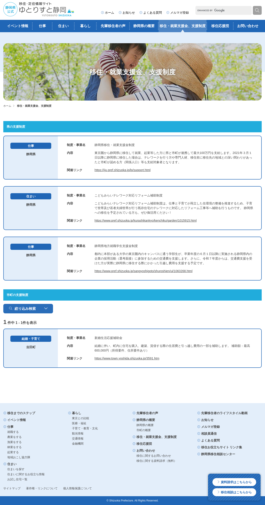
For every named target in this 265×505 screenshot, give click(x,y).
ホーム (107, 12)
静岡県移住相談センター (216, 454)
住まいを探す (16, 469)
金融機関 (77, 443)
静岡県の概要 (144, 26)
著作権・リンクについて (42, 488)
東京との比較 (80, 418)
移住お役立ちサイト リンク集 (219, 447)
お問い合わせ (247, 26)
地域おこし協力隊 (18, 457)
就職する (13, 432)
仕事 (42, 26)
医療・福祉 (79, 423)
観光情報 (77, 433)
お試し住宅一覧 (17, 479)
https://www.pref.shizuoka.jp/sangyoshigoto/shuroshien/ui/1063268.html (144, 271)
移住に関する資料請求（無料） (156, 460)
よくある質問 (150, 12)
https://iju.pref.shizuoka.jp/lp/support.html (123, 170)
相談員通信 (207, 433)
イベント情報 (17, 26)
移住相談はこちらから (234, 492)
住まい (63, 26)
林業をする (14, 447)
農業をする (14, 437)
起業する (13, 452)
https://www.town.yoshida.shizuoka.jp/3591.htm (127, 358)
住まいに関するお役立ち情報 (26, 474)
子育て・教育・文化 (85, 428)
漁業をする (14, 442)
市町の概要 (143, 430)
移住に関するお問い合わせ (153, 455)
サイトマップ (12, 488)
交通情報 (77, 438)
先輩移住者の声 (113, 26)
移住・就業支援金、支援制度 (183, 26)
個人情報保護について (77, 488)
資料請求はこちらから (234, 482)
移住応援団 (220, 26)
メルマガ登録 (177, 12)
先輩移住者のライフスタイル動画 (222, 413)
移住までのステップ (19, 413)
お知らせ (127, 12)
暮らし (85, 26)
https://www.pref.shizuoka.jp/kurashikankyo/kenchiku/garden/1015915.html (146, 220)
